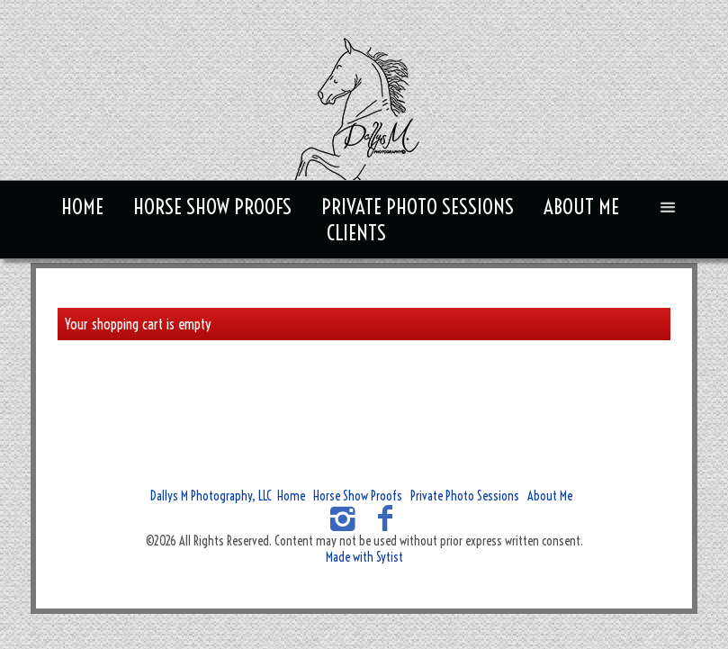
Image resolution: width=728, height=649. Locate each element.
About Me (581, 207)
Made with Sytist (364, 557)
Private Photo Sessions (417, 207)
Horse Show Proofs (212, 207)
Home (82, 207)
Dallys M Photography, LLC (211, 496)
